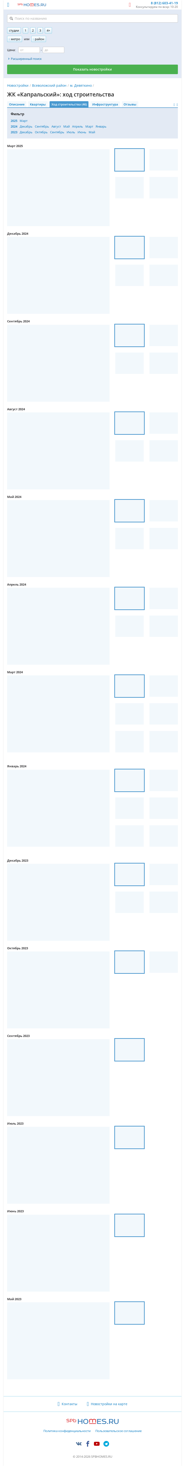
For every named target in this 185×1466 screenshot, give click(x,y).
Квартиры (38, 104)
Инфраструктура (105, 104)
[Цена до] (53, 50)
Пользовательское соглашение (118, 1431)
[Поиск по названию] (92, 18)
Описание (16, 104)
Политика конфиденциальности (67, 1431)
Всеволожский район (49, 85)
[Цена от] (29, 50)
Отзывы (130, 104)
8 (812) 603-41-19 (164, 3)
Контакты (69, 1404)
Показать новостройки (92, 69)
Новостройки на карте (109, 1404)
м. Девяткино (81, 85)
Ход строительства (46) (69, 104)
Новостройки (17, 85)
